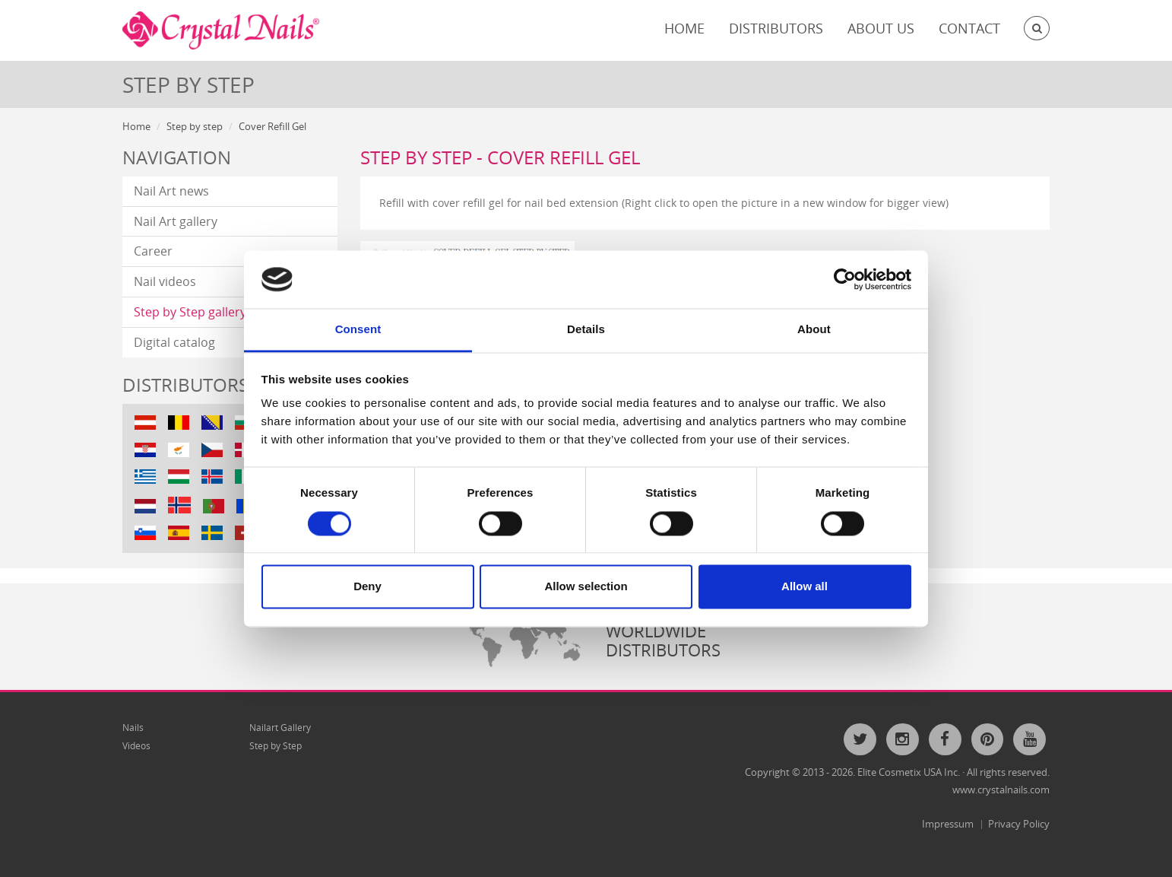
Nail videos (165, 281)
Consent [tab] (358, 329)
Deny (367, 586)
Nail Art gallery (175, 221)
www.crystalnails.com (1001, 789)
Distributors (776, 28)
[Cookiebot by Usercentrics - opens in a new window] (844, 279)
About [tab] (814, 329)
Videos (136, 745)
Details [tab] (586, 329)
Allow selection (585, 586)
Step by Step (275, 745)
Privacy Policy (1019, 824)
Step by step (194, 126)
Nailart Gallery (280, 727)
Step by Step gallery (190, 311)
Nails (133, 727)
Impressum (948, 824)
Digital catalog (174, 342)
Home (684, 28)
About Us (880, 28)
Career (153, 251)
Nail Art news (171, 191)
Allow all (804, 586)
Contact (969, 28)
